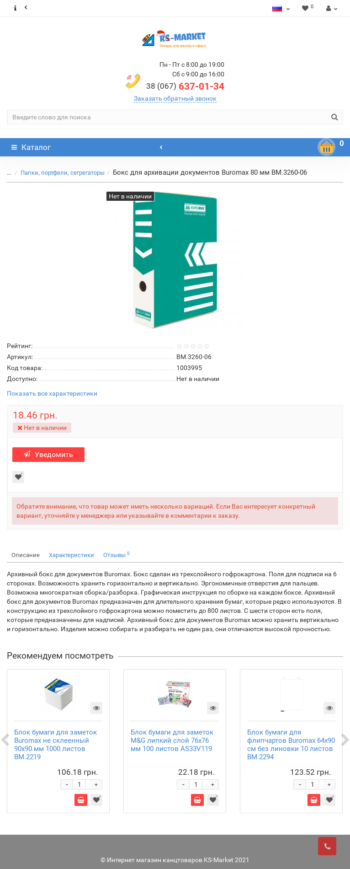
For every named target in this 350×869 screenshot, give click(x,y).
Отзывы (116, 554)
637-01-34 (185, 86)
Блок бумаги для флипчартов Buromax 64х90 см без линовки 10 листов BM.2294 (291, 744)
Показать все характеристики (52, 393)
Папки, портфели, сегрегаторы (63, 172)
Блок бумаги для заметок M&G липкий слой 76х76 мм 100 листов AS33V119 (172, 740)
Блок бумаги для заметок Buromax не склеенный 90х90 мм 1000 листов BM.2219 (55, 744)
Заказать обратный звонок (175, 98)
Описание (25, 555)
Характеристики (71, 555)
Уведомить (48, 454)
